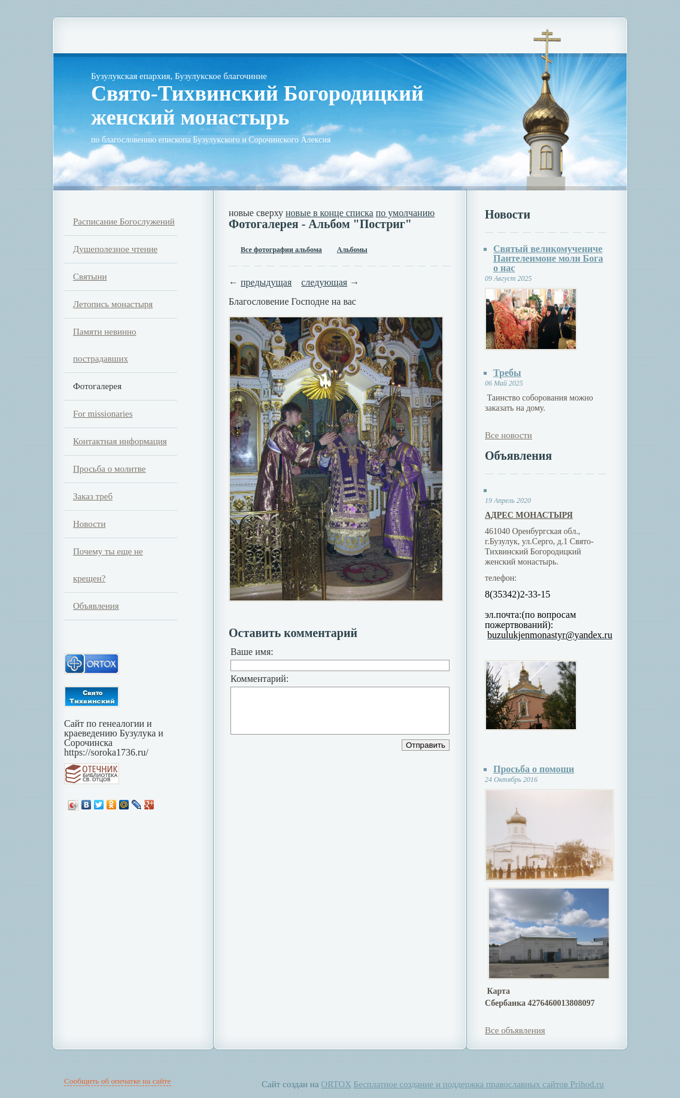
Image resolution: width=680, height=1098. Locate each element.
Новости (89, 524)
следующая (324, 282)
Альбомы (352, 249)
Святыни (90, 276)
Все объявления (515, 1030)
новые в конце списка (330, 213)
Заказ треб (93, 496)
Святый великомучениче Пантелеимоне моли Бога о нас (548, 258)
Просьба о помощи (533, 769)
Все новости (508, 435)
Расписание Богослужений (124, 221)
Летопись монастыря (113, 304)
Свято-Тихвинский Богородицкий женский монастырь (257, 105)
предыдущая (266, 282)
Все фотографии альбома (281, 249)
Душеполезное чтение (115, 249)
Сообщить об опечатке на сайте (117, 1080)
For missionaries (103, 413)
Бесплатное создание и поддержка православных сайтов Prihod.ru (479, 1084)
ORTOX (336, 1084)
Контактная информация (120, 441)
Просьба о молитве (109, 469)
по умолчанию (405, 213)
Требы (507, 373)
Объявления (96, 606)
